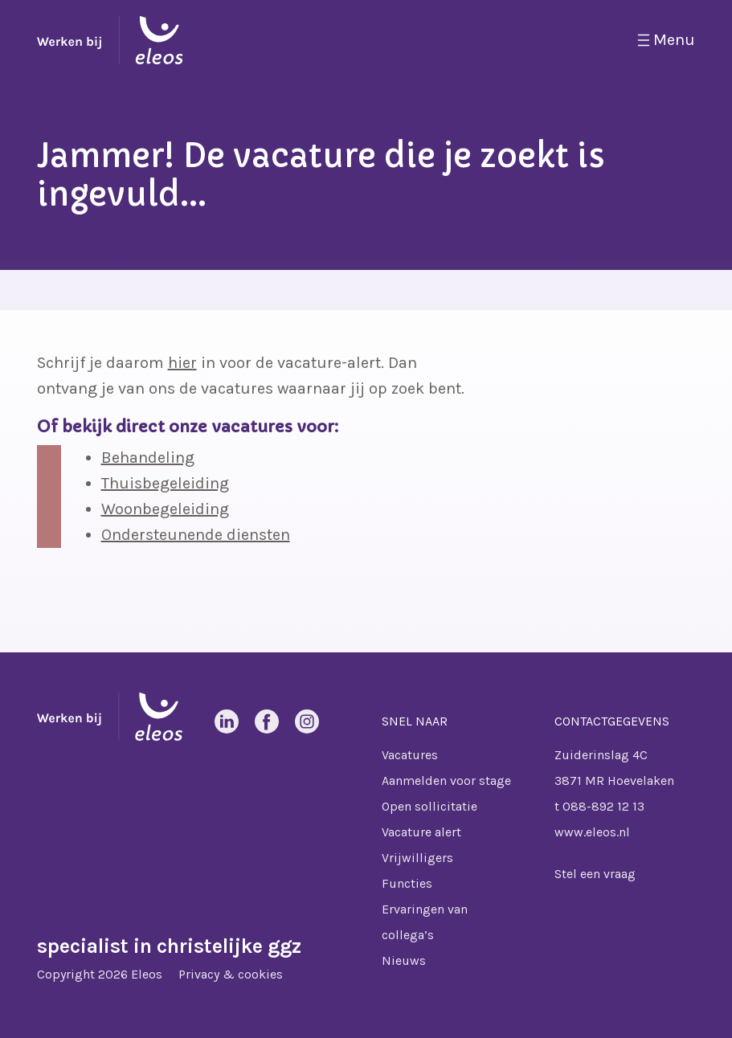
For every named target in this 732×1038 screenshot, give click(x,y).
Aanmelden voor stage (446, 780)
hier (182, 362)
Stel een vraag (595, 873)
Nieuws (404, 960)
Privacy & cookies (230, 974)
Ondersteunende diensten (195, 534)
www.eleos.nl (592, 832)
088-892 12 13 (603, 806)
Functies (407, 883)
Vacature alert (421, 832)
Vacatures (410, 754)
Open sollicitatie (429, 806)
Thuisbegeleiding (165, 483)
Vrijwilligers (417, 857)
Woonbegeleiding (165, 509)
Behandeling (147, 457)
